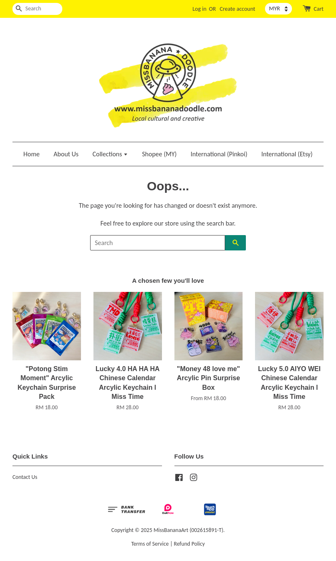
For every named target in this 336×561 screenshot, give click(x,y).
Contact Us (24, 477)
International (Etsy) (287, 154)
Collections (110, 154)
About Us (66, 154)
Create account (237, 8)
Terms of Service (150, 543)
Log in (199, 8)
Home (31, 154)
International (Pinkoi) (219, 154)
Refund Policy (189, 543)
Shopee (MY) (159, 154)
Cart (319, 8)
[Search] (37, 9)
